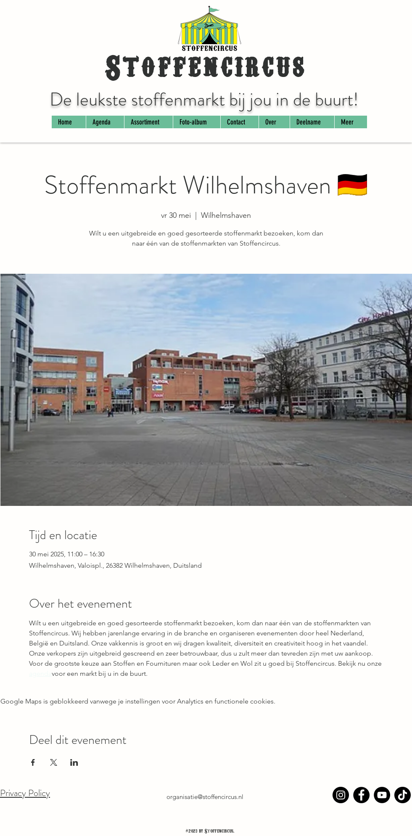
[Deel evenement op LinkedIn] (74, 762)
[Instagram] (341, 795)
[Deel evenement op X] (54, 762)
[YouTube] (382, 795)
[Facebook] (361, 795)
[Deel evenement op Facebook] (33, 762)
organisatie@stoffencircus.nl (204, 797)
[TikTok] (402, 795)
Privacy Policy (25, 792)
